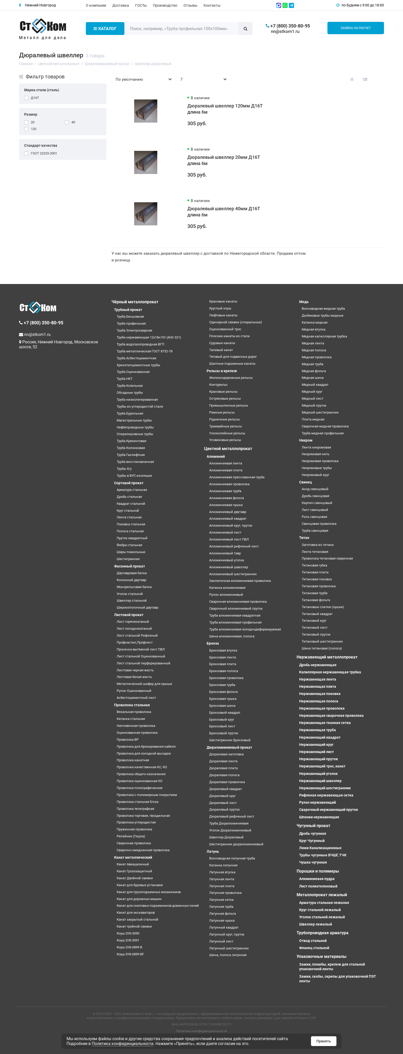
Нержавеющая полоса (318, 701)
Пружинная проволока (134, 829)
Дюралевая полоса (224, 775)
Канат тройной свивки (134, 926)
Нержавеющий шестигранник (325, 788)
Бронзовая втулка (223, 650)
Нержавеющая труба (317, 730)
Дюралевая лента (223, 761)
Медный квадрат (315, 385)
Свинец (305, 482)
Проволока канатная (133, 760)
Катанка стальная (131, 719)
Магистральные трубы (134, 420)
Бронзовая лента (222, 657)
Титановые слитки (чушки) (323, 607)
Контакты (212, 5)
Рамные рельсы (222, 412)
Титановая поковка (317, 579)
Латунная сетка (221, 900)
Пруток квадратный (132, 538)
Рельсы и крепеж (222, 371)
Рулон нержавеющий (317, 802)
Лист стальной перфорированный (143, 663)
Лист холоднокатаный (134, 628)
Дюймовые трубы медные (322, 315)
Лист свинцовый (315, 510)
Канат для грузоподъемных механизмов (149, 892)
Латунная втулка (222, 872)
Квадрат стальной (131, 504)
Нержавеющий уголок (318, 774)
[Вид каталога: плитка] (352, 79)
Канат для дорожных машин (139, 899)
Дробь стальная (129, 497)
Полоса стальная (130, 531)
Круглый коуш (220, 308)
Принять (323, 1041)
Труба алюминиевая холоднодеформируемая (245, 629)
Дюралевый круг (222, 796)
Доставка (120, 5)
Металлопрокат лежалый (322, 894)
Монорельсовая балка (134, 587)
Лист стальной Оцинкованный (141, 656)
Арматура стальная (132, 490)
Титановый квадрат (317, 614)
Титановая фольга (316, 600)
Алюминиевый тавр (225, 553)
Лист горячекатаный (133, 622)
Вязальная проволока (134, 712)
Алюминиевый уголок (226, 560)
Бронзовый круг (221, 719)
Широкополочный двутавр (137, 607)
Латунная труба (221, 907)
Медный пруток (314, 405)
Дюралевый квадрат (225, 789)
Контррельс (218, 385)
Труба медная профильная (323, 433)
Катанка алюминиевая (227, 588)
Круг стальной (128, 510)
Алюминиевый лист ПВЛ (229, 539)
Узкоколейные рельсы (227, 433)
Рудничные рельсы (224, 419)
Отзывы (190, 5)
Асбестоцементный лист (136, 698)
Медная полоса (314, 350)
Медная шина (313, 378)
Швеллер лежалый (315, 924)
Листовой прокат (128, 615)
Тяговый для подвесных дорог (233, 357)
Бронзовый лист (222, 726)
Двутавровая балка (132, 573)
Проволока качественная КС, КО (142, 767)
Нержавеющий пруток (318, 759)
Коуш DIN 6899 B (129, 947)
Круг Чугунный (312, 841)
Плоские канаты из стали (229, 336)
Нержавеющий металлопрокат (327, 657)
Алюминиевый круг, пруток (230, 525)
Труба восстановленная (135, 462)
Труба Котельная (130, 386)
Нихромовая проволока (320, 461)
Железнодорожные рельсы (231, 378)
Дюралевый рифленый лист (231, 816)
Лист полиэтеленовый (318, 886)
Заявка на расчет (356, 28)
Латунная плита (221, 886)
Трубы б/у (124, 469)
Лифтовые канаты (223, 315)
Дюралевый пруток (224, 809)
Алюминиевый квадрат (227, 518)
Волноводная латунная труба (232, 858)
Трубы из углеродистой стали (140, 406)
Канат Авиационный (133, 864)
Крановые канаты (223, 301)
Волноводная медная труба (323, 308)
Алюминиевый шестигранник (233, 574)
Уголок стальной (130, 594)
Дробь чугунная (312, 833)
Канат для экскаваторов (136, 912)
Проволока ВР (128, 739)
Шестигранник (128, 559)
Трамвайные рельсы (225, 426)
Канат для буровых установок (140, 885)
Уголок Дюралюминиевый (230, 830)
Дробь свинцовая (315, 496)
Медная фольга (314, 371)
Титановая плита (315, 572)
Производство (165, 5)
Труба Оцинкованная (133, 372)
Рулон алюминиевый (226, 595)
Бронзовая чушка (222, 699)
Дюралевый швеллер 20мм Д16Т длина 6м (223, 160)
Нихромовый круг (315, 475)
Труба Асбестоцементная (136, 358)
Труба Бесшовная (130, 316)
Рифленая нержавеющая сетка (326, 795)
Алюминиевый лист (225, 532)
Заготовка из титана (318, 545)
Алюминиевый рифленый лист (234, 546)
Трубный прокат (128, 310)
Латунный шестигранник (229, 948)
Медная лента (313, 343)
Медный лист (312, 398)
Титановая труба (314, 593)
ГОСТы (141, 5)
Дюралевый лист (223, 803)
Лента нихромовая (316, 447)
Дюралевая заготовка (226, 754)
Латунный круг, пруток (226, 934)
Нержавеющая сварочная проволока (331, 715)
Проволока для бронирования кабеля (146, 746)
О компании (96, 5)
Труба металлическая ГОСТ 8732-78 (144, 351)
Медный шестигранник (320, 412)
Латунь (213, 851)
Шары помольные (131, 552)
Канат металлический (133, 857)
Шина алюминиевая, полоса (231, 636)
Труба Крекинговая (131, 441)
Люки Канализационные (320, 848)
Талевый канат (221, 350)
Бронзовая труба (222, 685)
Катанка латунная (223, 865)
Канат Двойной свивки (135, 878)
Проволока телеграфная (135, 809)
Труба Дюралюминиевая (229, 823)
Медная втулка (313, 329)
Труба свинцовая (315, 531)
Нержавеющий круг (316, 745)
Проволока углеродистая (136, 822)
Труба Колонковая (131, 448)
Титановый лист (314, 627)
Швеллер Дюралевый (226, 837)
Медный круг (312, 391)
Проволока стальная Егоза (137, 802)
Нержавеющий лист (316, 752)
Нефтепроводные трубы (135, 427)
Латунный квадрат (224, 927)
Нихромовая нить (315, 454)
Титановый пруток (316, 634)
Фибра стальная (129, 545)
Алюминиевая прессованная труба (236, 477)
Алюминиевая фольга (226, 498)
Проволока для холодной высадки (144, 753)
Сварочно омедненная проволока (143, 850)
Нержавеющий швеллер (320, 781)
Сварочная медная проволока (325, 426)
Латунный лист (221, 941)
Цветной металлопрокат (228, 448)
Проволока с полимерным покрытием (147, 795)
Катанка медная (314, 322)
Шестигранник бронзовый (230, 740)
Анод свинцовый (315, 489)
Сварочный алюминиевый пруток (236, 608)
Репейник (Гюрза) (131, 836)
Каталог (105, 28)
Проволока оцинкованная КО (139, 781)
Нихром (306, 440)
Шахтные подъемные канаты (232, 363)
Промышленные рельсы (228, 405)
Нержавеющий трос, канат (322, 766)
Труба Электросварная (134, 330)
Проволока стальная (132, 705)
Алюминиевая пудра (317, 879)
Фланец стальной (314, 948)
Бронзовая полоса (223, 671)
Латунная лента (221, 879)
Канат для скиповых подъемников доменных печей (158, 906)
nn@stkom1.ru (285, 31)
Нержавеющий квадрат (320, 737)
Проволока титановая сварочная (327, 558)
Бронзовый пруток (223, 733)
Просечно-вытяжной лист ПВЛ (141, 649)
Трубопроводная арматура (323, 932)
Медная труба (312, 364)
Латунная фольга (222, 913)
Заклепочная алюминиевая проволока (240, 581)
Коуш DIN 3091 (128, 940)
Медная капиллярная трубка (324, 336)
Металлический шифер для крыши (144, 684)
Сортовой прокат (128, 483)
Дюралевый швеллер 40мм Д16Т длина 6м (223, 211)
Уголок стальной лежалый (322, 917)
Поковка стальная (131, 524)
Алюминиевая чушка (226, 505)
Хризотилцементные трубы (138, 365)
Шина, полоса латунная (227, 955)
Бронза (213, 643)
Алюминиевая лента (225, 463)
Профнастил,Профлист (135, 642)
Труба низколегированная (137, 399)
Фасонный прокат (129, 566)
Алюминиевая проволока (229, 484)
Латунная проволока (225, 893)
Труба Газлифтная (131, 455)
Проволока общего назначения (141, 774)
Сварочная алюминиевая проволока (238, 601)
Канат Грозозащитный (134, 871)
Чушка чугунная (313, 862)
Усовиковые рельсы (225, 440)
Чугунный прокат (313, 825)
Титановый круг (314, 620)
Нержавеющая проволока (322, 708)
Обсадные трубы (130, 393)
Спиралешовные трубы (135, 434)
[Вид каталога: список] (365, 79)
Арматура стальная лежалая (324, 903)
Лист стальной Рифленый (137, 635)
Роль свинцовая (314, 517)
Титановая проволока (319, 586)
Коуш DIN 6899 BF (130, 954)
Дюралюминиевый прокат (229, 747)
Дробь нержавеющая (317, 665)
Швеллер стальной (132, 600)
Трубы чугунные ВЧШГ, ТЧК (322, 855)
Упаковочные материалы (321, 956)
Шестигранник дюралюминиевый (236, 844)
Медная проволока (317, 357)
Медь (304, 302)
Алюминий (216, 456)
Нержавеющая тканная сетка (325, 723)
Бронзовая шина (222, 706)
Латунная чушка (222, 920)
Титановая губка (314, 565)
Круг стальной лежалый (320, 910)
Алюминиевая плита (225, 470)
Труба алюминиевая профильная (235, 622)
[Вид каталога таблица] (378, 79)
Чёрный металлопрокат (135, 301)
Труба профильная (131, 323)
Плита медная (313, 419)
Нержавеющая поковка (320, 694)
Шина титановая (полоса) (322, 648)
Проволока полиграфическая (139, 788)
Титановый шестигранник (322, 641)
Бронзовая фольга (223, 692)
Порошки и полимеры (318, 871)
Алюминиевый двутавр (227, 512)
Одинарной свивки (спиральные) (235, 322)
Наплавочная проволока (136, 726)
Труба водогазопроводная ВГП (140, 344)
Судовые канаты (222, 343)
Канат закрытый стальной (137, 919)
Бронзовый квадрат (224, 712)
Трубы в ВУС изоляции (134, 476)
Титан (304, 538)
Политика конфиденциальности (201, 1031)
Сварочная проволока (134, 843)
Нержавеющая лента (317, 679)
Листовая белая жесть (134, 677)
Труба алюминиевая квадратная (234, 615)
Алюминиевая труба (225, 491)
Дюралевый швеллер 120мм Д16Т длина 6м (224, 109)
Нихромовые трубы (317, 468)
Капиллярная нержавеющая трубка (330, 672)
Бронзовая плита (222, 664)
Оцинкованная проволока (137, 733)
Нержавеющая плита (317, 686)
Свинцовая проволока (319, 524)
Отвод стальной (313, 941)
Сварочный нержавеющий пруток (328, 810)
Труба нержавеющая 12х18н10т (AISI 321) (149, 337)
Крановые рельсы (223, 391)
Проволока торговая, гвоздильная (143, 816)
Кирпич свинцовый (317, 503)
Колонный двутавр (131, 580)
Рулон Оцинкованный (134, 691)
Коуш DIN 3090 (128, 933)
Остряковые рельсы (225, 398)
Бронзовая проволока (226, 678)
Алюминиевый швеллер (228, 567)
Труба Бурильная (130, 413)
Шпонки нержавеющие (319, 817)
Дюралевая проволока (227, 782)
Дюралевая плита (223, 768)
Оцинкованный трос (225, 329)
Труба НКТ (125, 379)
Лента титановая (315, 552)
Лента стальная (129, 517)
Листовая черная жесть (135, 670)
